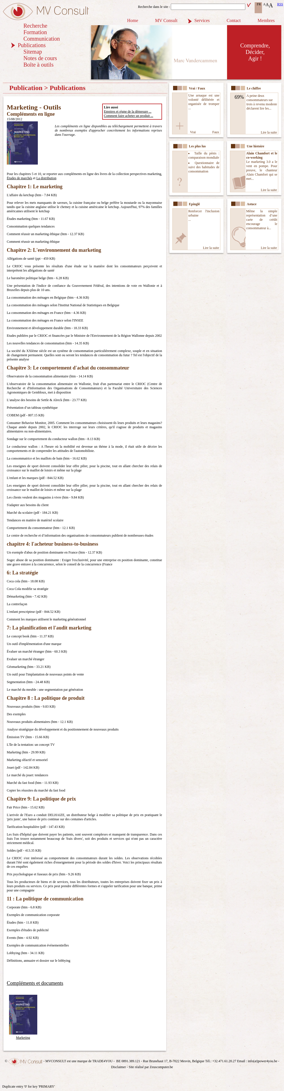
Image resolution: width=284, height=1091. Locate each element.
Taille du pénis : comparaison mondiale (203, 155)
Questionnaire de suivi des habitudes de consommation (203, 167)
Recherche (35, 26)
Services (202, 20)
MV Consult (166, 20)
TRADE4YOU (102, 1061)
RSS (280, 4)
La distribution (46, 178)
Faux (215, 132)
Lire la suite (269, 132)
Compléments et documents (35, 983)
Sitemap (32, 52)
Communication (41, 39)
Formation (35, 32)
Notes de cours (40, 58)
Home (132, 20)
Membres (266, 20)
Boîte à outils (38, 65)
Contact (234, 20)
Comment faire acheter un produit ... (128, 116)
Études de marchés (19, 178)
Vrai (193, 132)
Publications (32, 45)
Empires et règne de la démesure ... (127, 111)
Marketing (23, 1035)
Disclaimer (118, 1067)
